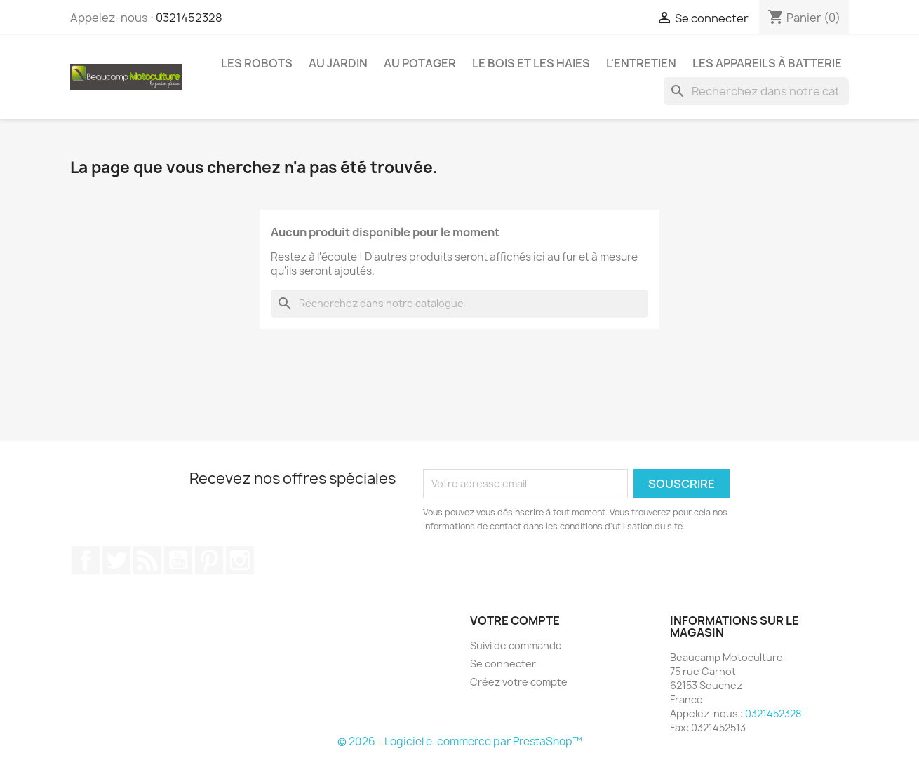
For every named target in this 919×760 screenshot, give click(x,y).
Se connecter (503, 663)
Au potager (420, 63)
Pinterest (209, 560)
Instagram (240, 560)
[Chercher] (756, 91)
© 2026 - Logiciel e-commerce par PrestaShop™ (459, 741)
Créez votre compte (519, 681)
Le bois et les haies (531, 63)
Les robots (257, 63)
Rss (147, 560)
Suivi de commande (516, 645)
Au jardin (338, 63)
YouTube (178, 560)
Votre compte (515, 620)
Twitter (116, 560)
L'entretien (641, 63)
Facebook (86, 560)
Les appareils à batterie (767, 63)
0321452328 (189, 17)
